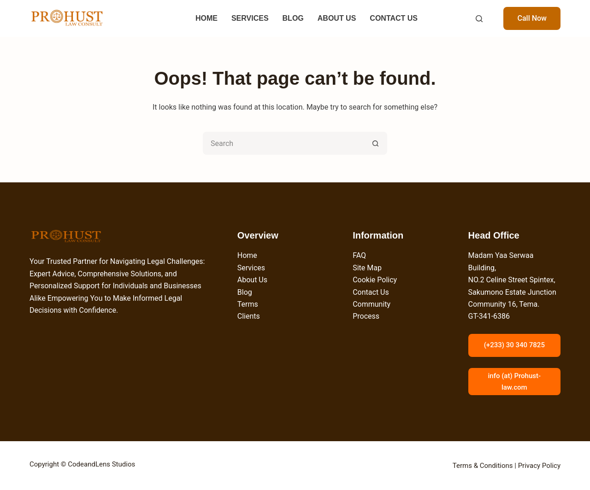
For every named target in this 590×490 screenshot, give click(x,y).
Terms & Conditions (483, 465)
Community (371, 304)
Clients (248, 316)
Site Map (367, 267)
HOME (206, 18)
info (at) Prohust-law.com (514, 381)
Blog (244, 292)
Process (366, 316)
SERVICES (250, 18)
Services (251, 267)
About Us (252, 279)
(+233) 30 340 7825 (514, 345)
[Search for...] (283, 143)
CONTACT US (394, 18)
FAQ (359, 255)
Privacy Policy (539, 465)
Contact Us (371, 292)
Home (247, 255)
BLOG (293, 18)
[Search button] (375, 143)
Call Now (532, 18)
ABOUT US (337, 18)
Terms (247, 304)
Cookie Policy (375, 279)
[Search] (479, 18)
